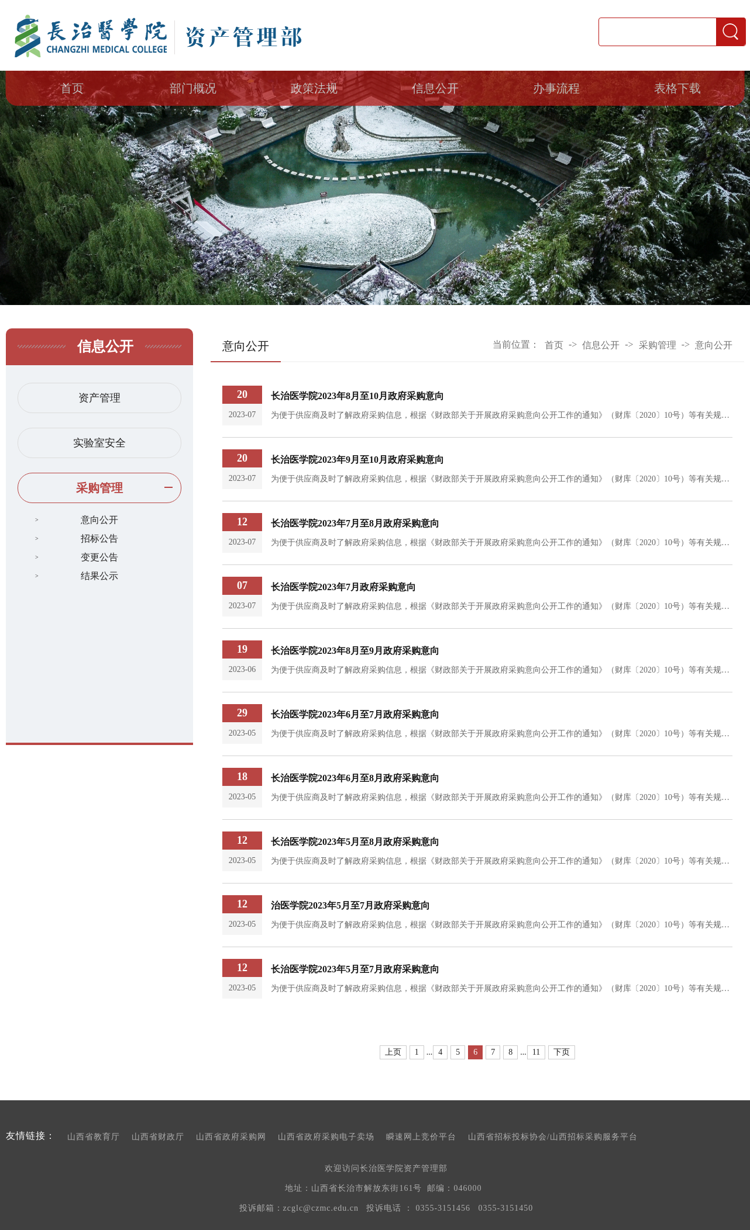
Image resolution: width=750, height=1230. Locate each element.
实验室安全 (99, 443)
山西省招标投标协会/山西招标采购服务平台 (553, 1136)
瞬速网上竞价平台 (421, 1136)
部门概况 (193, 88)
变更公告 (99, 557)
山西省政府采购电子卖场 (326, 1136)
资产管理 (99, 398)
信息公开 (435, 88)
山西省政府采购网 (231, 1136)
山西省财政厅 (158, 1136)
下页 (561, 1052)
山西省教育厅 (93, 1136)
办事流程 (556, 88)
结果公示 (99, 576)
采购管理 (99, 487)
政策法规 (314, 88)
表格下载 (677, 88)
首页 (72, 88)
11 (536, 1052)
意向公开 (99, 520)
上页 (393, 1052)
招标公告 (99, 538)
